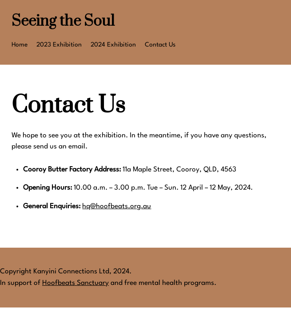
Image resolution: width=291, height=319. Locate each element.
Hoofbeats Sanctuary (75, 283)
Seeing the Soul (63, 21)
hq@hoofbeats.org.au (116, 206)
